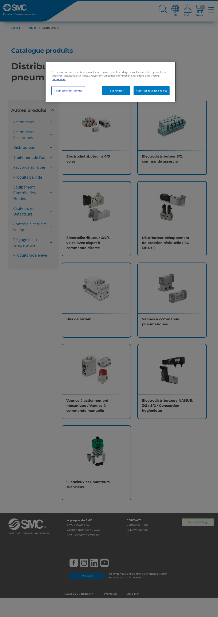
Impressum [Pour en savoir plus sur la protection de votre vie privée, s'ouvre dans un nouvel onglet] (59, 79)
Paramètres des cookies (68, 90)
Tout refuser (116, 90)
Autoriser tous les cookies (151, 90)
